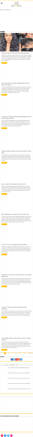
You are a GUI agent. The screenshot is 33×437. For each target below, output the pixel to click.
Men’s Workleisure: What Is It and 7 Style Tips (15, 214)
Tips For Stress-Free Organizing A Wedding (14, 244)
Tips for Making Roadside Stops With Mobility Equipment (18, 367)
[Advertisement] (16, 21)
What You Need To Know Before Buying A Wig (15, 53)
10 (14, 353)
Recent (2, 365)
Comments (12, 365)
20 (17, 353)
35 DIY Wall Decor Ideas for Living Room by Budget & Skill (19, 372)
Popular (6, 365)
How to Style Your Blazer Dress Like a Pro (14, 184)
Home (1, 9)
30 (19, 353)
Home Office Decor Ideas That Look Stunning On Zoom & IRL (19, 388)
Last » (25, 353)
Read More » (4, 62)
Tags (16, 365)
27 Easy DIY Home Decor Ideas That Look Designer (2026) (19, 378)
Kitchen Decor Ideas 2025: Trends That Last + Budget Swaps (19, 383)
